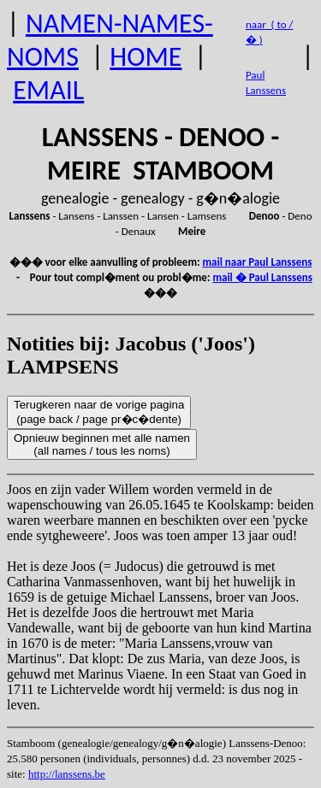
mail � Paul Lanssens (262, 277)
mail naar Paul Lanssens (257, 262)
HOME (145, 57)
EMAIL (48, 90)
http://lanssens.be (66, 773)
